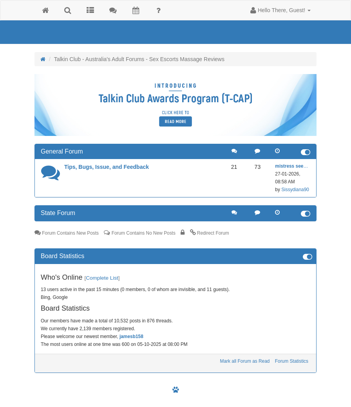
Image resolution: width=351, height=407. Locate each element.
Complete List (102, 278)
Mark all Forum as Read (245, 361)
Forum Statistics (291, 361)
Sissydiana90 (295, 189)
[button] (280, 10)
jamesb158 (131, 336)
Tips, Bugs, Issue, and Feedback (106, 167)
